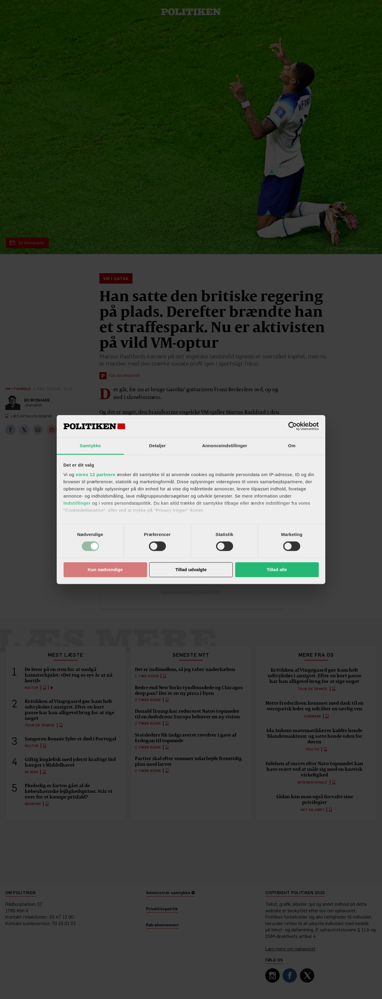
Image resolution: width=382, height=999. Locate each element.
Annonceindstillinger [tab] (224, 445)
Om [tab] (291, 445)
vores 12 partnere (96, 474)
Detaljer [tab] (157, 445)
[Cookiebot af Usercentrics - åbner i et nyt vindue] (293, 426)
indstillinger (77, 503)
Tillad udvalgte (191, 569)
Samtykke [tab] (90, 445)
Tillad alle (277, 569)
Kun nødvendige (105, 569)
